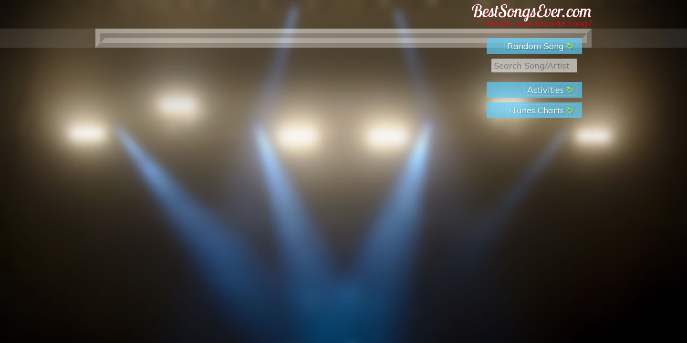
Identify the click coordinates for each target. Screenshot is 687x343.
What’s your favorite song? (538, 23)
